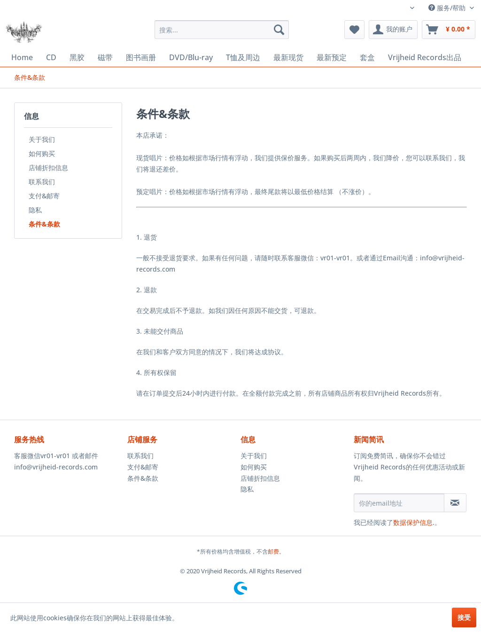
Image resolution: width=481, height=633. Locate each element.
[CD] (51, 57)
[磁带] (105, 57)
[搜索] (279, 29)
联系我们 (42, 181)
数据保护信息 (413, 522)
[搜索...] (222, 29)
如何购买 (42, 153)
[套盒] (367, 57)
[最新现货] (288, 57)
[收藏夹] (354, 29)
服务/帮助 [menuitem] (447, 7)
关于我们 (42, 139)
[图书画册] (141, 57)
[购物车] (448, 29)
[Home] (22, 57)
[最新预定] (331, 57)
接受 (464, 617)
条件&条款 (44, 223)
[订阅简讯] (455, 502)
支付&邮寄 (44, 195)
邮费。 (276, 551)
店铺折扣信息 (48, 167)
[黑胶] (77, 57)
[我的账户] (393, 29)
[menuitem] (222, 29)
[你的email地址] (399, 502)
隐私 (35, 209)
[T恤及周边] (243, 57)
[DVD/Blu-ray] (191, 57)
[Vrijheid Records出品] (424, 57)
